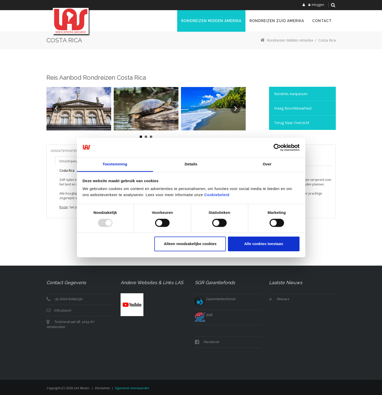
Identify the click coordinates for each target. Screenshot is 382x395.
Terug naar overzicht (291, 122)
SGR (203, 315)
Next (235, 108)
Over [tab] (267, 164)
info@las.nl (62, 310)
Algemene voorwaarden (132, 388)
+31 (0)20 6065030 (68, 299)
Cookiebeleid (216, 195)
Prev (57, 108)
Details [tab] (191, 164)
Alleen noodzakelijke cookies (190, 244)
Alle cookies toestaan (263, 244)
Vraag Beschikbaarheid (292, 108)
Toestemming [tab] (115, 164)
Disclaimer (102, 388)
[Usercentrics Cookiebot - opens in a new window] (277, 147)
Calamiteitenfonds (215, 299)
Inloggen (318, 5)
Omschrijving (68, 161)
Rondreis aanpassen (291, 93)
